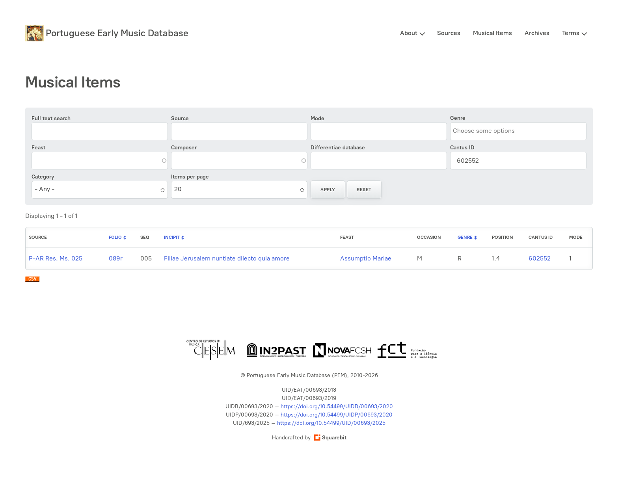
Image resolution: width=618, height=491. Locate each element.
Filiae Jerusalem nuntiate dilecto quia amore (227, 258)
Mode (317, 118)
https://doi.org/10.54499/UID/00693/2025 (331, 423)
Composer (184, 147)
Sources (448, 33)
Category (43, 176)
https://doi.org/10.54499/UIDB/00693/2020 (337, 406)
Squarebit (330, 437)
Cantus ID (462, 147)
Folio (115, 237)
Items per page (190, 176)
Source (180, 118)
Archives (537, 33)
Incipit (172, 237)
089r (116, 258)
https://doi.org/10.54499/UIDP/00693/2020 (337, 414)
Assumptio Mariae (365, 258)
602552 (540, 258)
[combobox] (489, 131)
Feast (38, 147)
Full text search (51, 118)
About (408, 33)
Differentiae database (338, 147)
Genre (457, 118)
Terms (570, 33)
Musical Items (492, 33)
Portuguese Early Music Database (117, 33)
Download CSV (32, 281)
